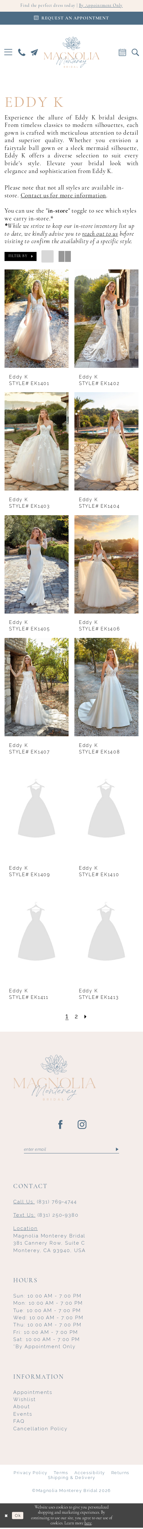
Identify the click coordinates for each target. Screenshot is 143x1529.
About (21, 1408)
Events (22, 1415)
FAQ (19, 1422)
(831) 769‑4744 (45, 1203)
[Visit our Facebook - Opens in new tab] (61, 1126)
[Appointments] (71, 18)
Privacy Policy (31, 1474)
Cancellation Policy (40, 1430)
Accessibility (89, 1474)
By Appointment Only (103, 6)
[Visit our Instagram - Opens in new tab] (82, 1126)
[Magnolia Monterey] (71, 53)
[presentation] (37, 319)
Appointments (32, 1393)
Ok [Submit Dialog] (19, 1516)
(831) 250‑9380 (45, 1216)
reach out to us (100, 234)
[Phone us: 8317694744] (21, 52)
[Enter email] (71, 1150)
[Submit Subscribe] (117, 1150)
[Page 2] (76, 1016)
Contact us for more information (63, 196)
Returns (120, 1474)
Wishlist (24, 1400)
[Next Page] (86, 1016)
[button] (8, 53)
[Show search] (135, 52)
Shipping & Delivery (71, 1478)
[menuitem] (8, 53)
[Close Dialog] (6, 1516)
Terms (61, 1474)
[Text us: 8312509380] (34, 52)
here (88, 1525)
